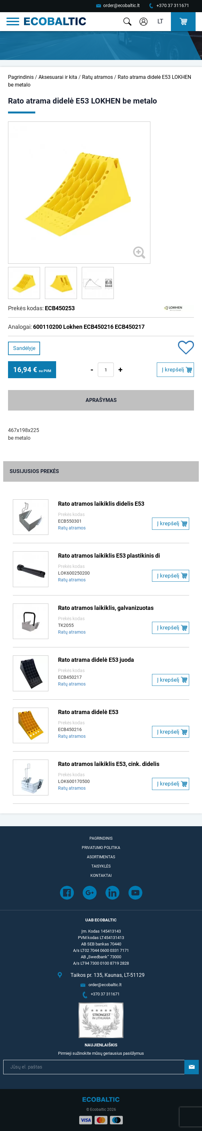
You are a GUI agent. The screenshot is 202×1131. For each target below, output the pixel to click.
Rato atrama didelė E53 (88, 712)
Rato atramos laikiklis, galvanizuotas (106, 607)
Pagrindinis (21, 77)
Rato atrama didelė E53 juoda (96, 659)
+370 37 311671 (172, 5)
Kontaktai (101, 875)
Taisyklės (101, 866)
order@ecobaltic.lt (121, 5)
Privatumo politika (101, 847)
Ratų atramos (97, 77)
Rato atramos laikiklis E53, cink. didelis (108, 764)
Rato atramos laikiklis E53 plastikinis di (109, 555)
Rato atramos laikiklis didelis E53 (101, 503)
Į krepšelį (173, 369)
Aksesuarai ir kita (57, 77)
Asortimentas (101, 857)
